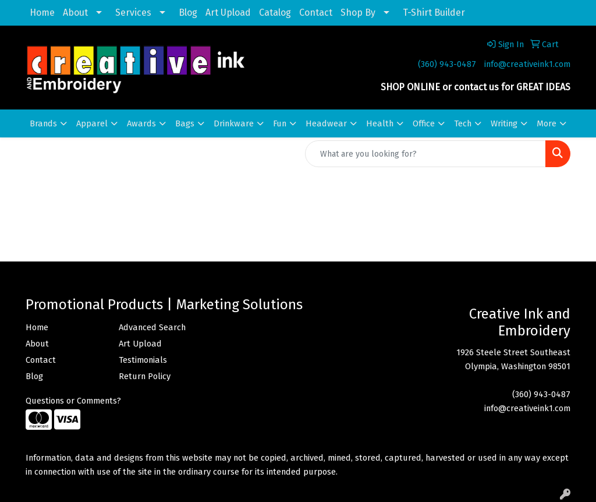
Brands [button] (43, 123)
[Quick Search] (425, 153)
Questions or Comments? (73, 400)
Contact (315, 12)
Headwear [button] (326, 123)
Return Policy (145, 376)
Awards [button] (141, 123)
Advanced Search (152, 327)
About (75, 12)
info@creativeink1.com (527, 64)
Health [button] (379, 123)
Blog (188, 12)
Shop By (357, 12)
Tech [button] (462, 123)
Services (133, 12)
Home (42, 12)
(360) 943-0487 (447, 64)
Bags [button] (184, 123)
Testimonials (143, 360)
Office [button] (424, 123)
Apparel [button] (92, 123)
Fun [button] (279, 123)
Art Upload (228, 12)
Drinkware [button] (234, 123)
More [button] (546, 123)
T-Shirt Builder (434, 12)
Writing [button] (504, 123)
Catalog (275, 12)
